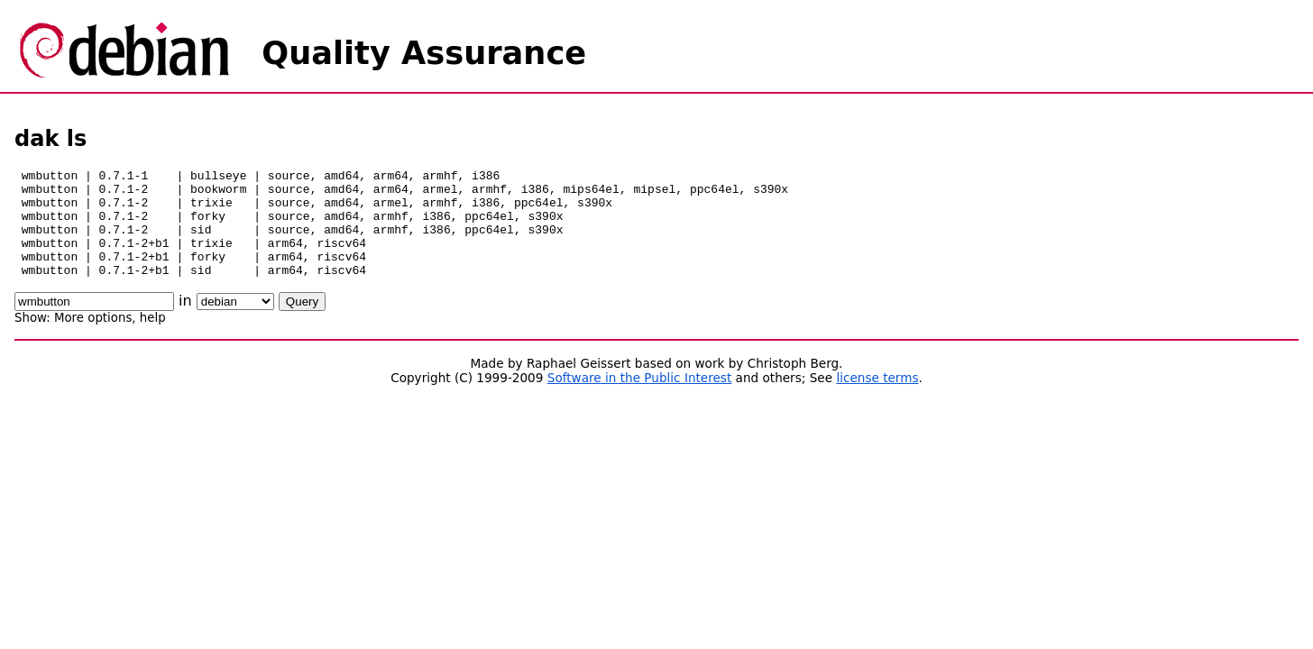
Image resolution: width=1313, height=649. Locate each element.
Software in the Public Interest (639, 399)
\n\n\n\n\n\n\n (235, 323)
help (153, 339)
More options (93, 339)
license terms (877, 399)
